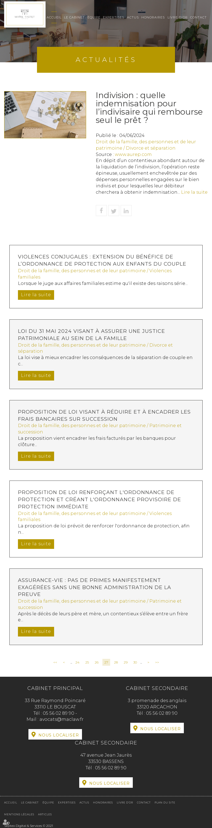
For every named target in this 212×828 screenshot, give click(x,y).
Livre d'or (178, 17)
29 (126, 662)
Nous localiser (58, 735)
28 (116, 662)
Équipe (94, 17)
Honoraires (153, 17)
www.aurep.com (133, 154)
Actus (133, 17)
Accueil (54, 17)
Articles (45, 814)
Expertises (113, 17)
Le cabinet (74, 17)
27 (106, 662)
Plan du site (165, 802)
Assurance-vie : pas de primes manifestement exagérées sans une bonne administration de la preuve (94, 587)
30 (135, 662)
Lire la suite (194, 192)
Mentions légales (19, 814)
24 (77, 662)
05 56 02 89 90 (59, 713)
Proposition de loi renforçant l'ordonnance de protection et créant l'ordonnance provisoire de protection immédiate (99, 499)
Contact (198, 17)
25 (87, 662)
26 (97, 662)
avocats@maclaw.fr (61, 719)
